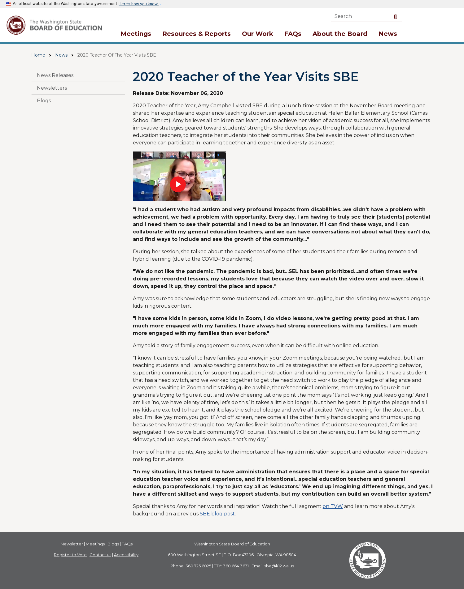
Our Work (257, 33)
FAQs (292, 33)
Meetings (135, 33)
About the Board (340, 33)
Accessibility (126, 554)
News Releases (55, 75)
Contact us (100, 554)
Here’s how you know (139, 4)
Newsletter (72, 543)
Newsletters (52, 88)
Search (396, 16)
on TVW (333, 506)
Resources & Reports (196, 33)
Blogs (44, 101)
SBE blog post (217, 514)
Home (38, 55)
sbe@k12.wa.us (279, 565)
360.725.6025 (198, 565)
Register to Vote (70, 554)
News (388, 33)
